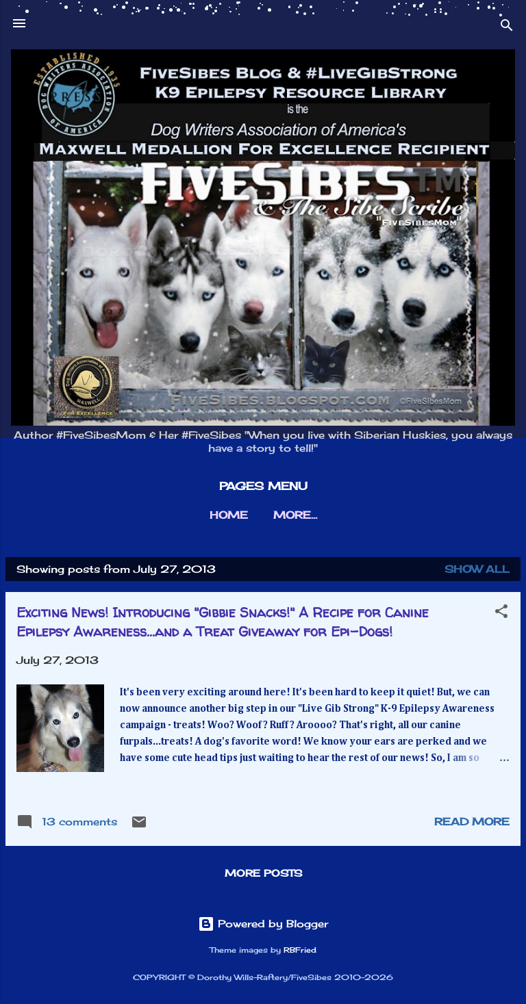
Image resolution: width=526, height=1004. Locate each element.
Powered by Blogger (263, 923)
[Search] (507, 28)
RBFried (300, 950)
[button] (501, 613)
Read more (472, 821)
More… (295, 515)
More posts (263, 873)
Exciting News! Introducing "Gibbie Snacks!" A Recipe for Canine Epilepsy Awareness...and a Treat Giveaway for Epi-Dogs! (222, 622)
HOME (229, 515)
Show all (477, 569)
